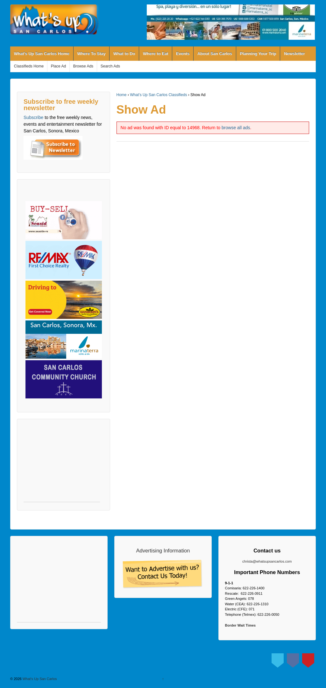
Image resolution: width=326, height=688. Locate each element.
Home (122, 95)
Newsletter (294, 53)
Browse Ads (83, 66)
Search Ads (110, 66)
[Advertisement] (62, 463)
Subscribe (33, 117)
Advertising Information (163, 550)
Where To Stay (91, 53)
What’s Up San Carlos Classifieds (158, 95)
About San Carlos (214, 53)
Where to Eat (155, 53)
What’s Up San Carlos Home (41, 53)
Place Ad (58, 66)
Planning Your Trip (258, 53)
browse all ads (236, 127)
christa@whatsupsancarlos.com (267, 561)
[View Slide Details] (231, 22)
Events (183, 53)
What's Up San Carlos (39, 679)
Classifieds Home (29, 66)
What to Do (124, 53)
